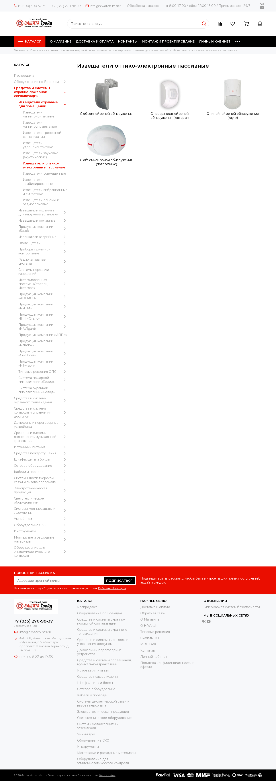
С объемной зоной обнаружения (106, 114)
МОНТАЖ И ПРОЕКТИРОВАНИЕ (168, 41)
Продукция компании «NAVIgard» (43, 327)
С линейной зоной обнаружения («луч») (233, 116)
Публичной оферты (112, 588)
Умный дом (41, 519)
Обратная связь (152, 613)
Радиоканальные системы (43, 262)
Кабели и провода (41, 472)
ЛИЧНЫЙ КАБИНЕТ (215, 41)
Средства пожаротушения (41, 453)
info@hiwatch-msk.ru (104, 6)
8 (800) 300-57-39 (30, 6)
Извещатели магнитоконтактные (38, 114)
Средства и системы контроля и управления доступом (41, 412)
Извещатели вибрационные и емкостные (45, 192)
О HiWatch (148, 626)
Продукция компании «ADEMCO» (43, 296)
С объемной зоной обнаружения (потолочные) (106, 162)
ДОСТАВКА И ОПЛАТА (95, 41)
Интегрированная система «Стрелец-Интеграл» (43, 284)
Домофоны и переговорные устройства (41, 425)
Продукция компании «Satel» (43, 229)
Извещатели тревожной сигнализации (42, 135)
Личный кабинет (153, 657)
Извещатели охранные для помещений (43, 104)
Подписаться (119, 581)
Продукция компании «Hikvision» (43, 363)
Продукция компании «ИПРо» (42, 335)
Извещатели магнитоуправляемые (40, 125)
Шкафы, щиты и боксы (41, 459)
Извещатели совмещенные (44, 174)
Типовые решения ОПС (43, 372)
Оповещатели (43, 243)
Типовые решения (155, 632)
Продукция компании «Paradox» (43, 343)
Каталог (29, 41)
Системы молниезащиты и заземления (41, 511)
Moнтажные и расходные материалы (41, 539)
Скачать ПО (149, 638)
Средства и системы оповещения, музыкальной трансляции (41, 437)
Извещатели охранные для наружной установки (43, 212)
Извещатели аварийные (43, 237)
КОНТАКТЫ (127, 41)
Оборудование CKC (41, 525)
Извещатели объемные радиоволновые (41, 202)
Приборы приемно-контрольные (43, 251)
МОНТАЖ (148, 644)
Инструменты (41, 531)
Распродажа (24, 76)
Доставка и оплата (155, 607)
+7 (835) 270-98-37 (66, 6)
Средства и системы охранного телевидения (41, 400)
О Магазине (149, 619)
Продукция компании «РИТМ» (43, 306)
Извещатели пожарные (43, 221)
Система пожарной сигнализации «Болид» (43, 380)
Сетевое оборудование (41, 466)
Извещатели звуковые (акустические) (40, 155)
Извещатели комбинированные (38, 182)
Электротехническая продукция (41, 490)
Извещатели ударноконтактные (38, 145)
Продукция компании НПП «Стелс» (43, 316)
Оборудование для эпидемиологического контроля (41, 552)
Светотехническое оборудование (41, 500)
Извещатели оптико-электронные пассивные (44, 165)
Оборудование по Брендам (41, 82)
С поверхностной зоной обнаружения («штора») (170, 116)
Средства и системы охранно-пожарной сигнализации (41, 92)
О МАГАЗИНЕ (60, 41)
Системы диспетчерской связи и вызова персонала (41, 480)
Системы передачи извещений (43, 272)
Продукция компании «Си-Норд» (43, 353)
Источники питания (41, 447)
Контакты (147, 650)
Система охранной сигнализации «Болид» (43, 390)
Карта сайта (107, 775)
